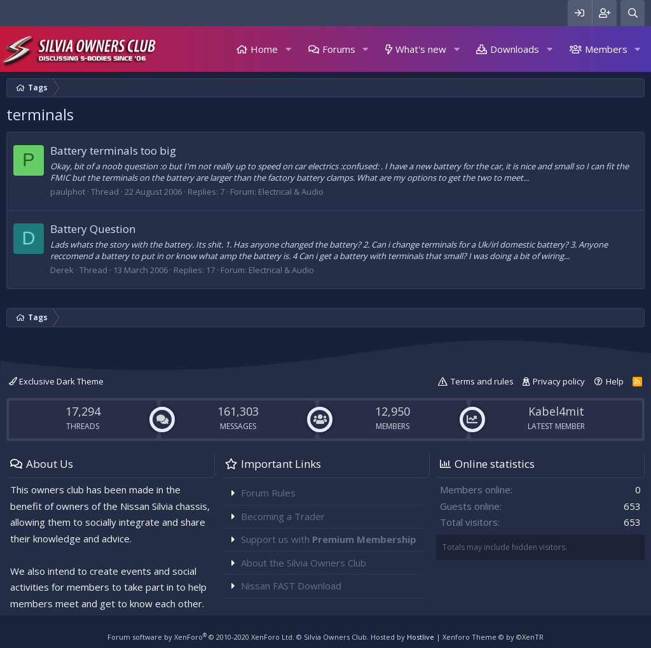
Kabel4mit (556, 411)
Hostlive (420, 637)
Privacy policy (559, 381)
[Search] (632, 13)
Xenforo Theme (493, 637)
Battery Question (92, 229)
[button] (288, 49)
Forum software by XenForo (200, 637)
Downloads (514, 49)
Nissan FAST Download (291, 585)
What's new (420, 49)
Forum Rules (268, 492)
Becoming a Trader (283, 516)
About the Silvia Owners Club (303, 562)
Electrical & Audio (291, 191)
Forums (338, 49)
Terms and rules (482, 381)
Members (606, 49)
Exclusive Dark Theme (56, 381)
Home (264, 49)
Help (615, 381)
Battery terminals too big (113, 150)
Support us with (328, 539)
